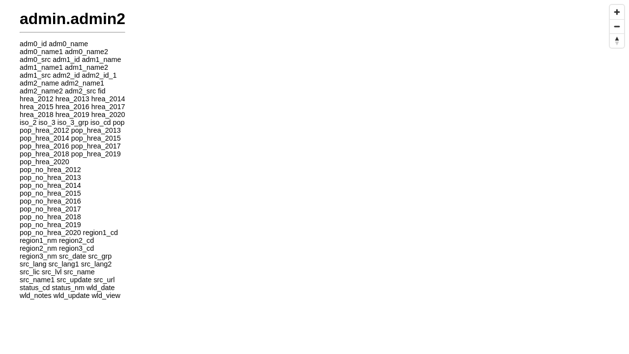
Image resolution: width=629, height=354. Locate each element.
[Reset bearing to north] (617, 40)
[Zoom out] (617, 26)
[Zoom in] (617, 12)
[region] (314, 177)
